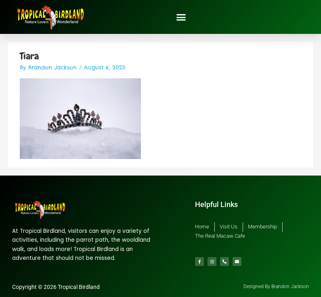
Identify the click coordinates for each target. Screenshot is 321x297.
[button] (181, 17)
